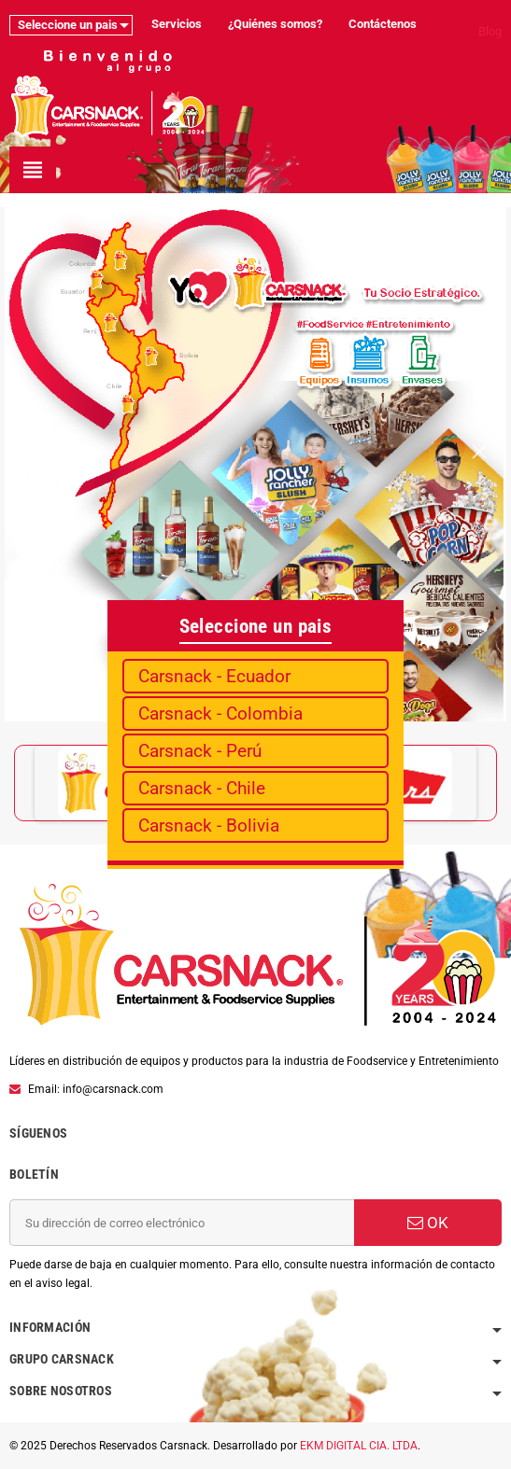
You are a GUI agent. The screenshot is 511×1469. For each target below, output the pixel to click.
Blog (490, 31)
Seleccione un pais (68, 25)
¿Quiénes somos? (275, 24)
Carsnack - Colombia (220, 713)
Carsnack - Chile (201, 788)
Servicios (176, 24)
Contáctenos (382, 24)
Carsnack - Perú (200, 751)
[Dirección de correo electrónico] (181, 1222)
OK (427, 1222)
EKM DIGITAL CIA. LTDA (359, 1445)
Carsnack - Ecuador (214, 676)
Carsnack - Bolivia (208, 825)
